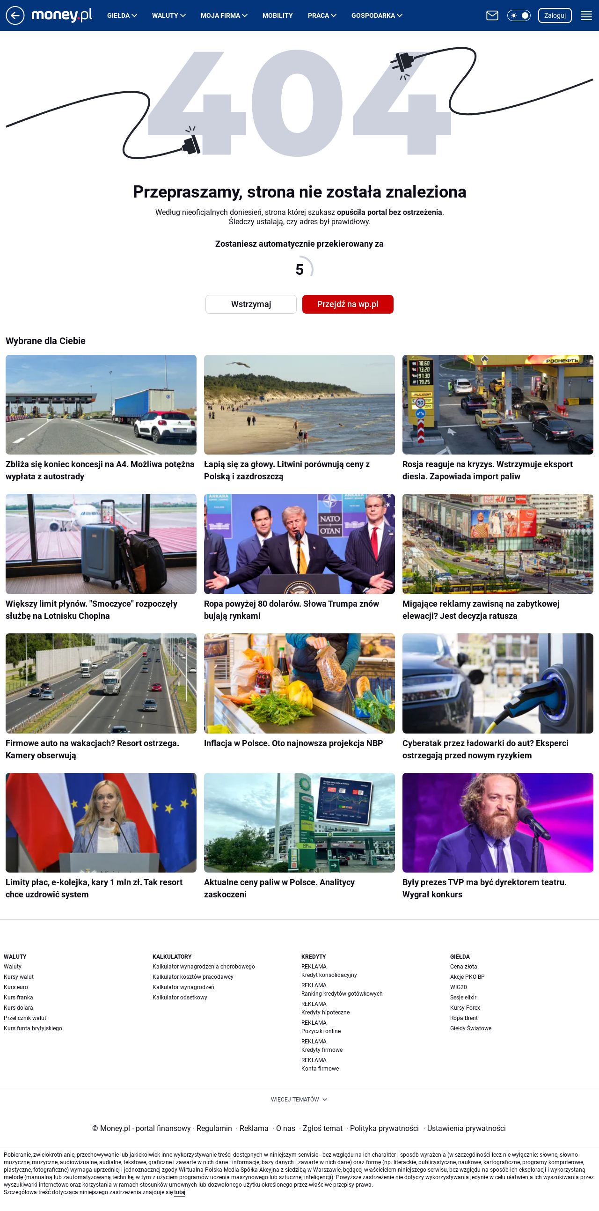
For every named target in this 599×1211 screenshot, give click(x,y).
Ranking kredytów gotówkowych (342, 994)
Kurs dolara (18, 1008)
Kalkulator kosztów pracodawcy (193, 977)
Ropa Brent (464, 1018)
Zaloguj (555, 15)
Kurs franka (18, 997)
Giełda (118, 15)
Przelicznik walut (25, 1018)
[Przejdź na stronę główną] (15, 22)
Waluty (165, 15)
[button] (519, 15)
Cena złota (463, 966)
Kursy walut (19, 977)
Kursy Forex (465, 1008)
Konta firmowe (320, 1068)
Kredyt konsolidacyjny (329, 975)
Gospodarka (373, 15)
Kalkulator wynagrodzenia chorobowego (204, 966)
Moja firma (220, 15)
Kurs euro (16, 987)
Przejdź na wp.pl (348, 304)
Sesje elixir (463, 997)
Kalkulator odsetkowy (180, 997)
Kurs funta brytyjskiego (33, 1028)
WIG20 (458, 987)
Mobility (278, 15)
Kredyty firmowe (322, 1050)
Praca (318, 15)
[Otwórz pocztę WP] (492, 15)
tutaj (179, 1192)
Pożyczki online (321, 1031)
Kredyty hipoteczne (325, 1012)
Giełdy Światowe (470, 1028)
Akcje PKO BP (467, 977)
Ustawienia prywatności (465, 1128)
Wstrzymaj (251, 304)
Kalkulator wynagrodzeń (183, 987)
